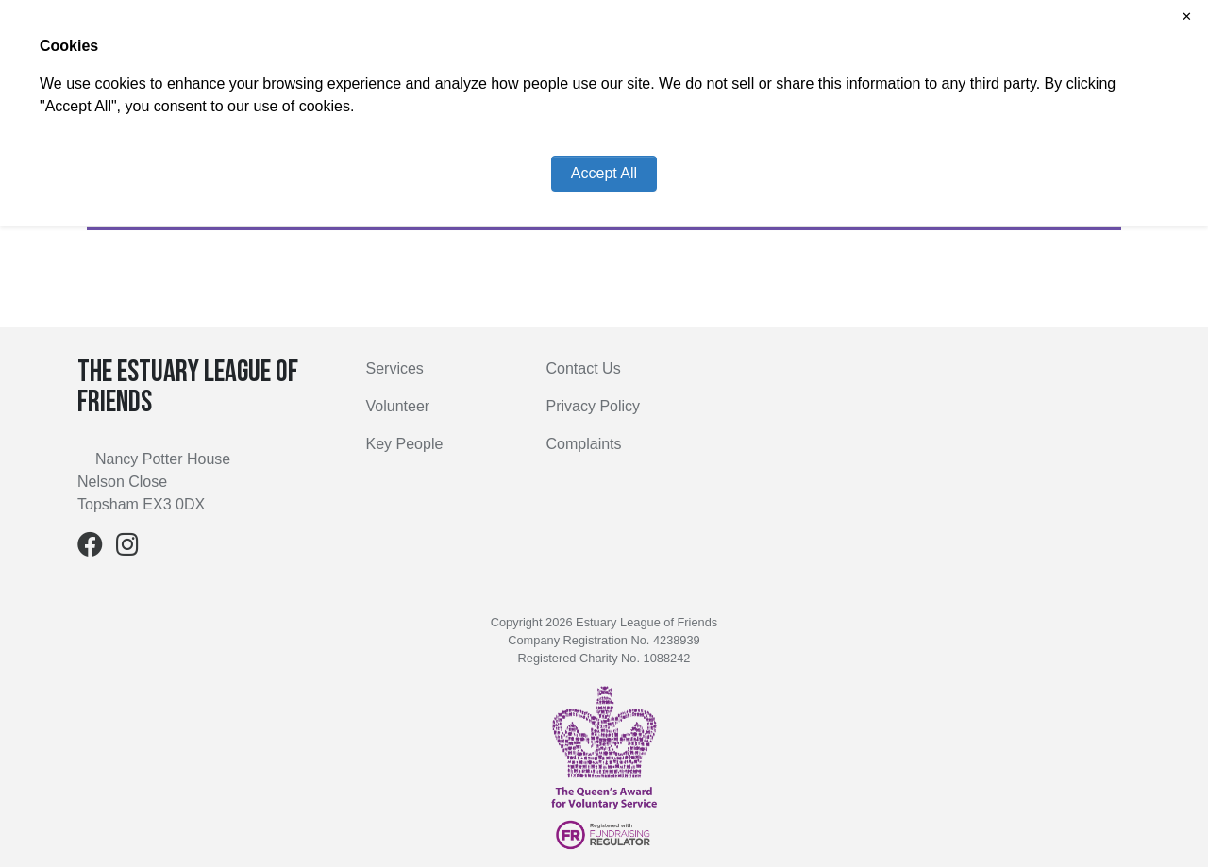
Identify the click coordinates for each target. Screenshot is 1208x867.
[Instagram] (127, 549)
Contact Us (583, 368)
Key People (405, 444)
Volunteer (398, 406)
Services (395, 368)
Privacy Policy (593, 406)
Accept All (604, 173)
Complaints (584, 444)
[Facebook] (90, 549)
